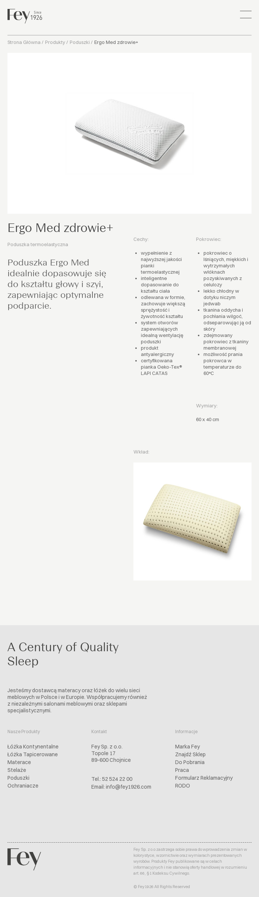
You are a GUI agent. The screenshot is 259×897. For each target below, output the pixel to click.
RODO (182, 785)
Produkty (55, 42)
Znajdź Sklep (190, 754)
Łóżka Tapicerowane (32, 754)
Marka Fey (187, 746)
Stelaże (16, 770)
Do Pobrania (190, 762)
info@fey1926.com (128, 786)
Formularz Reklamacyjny (204, 777)
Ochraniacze (22, 785)
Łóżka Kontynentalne (33, 746)
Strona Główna (24, 42)
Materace (19, 762)
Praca (182, 770)
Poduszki (80, 42)
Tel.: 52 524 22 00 (111, 779)
